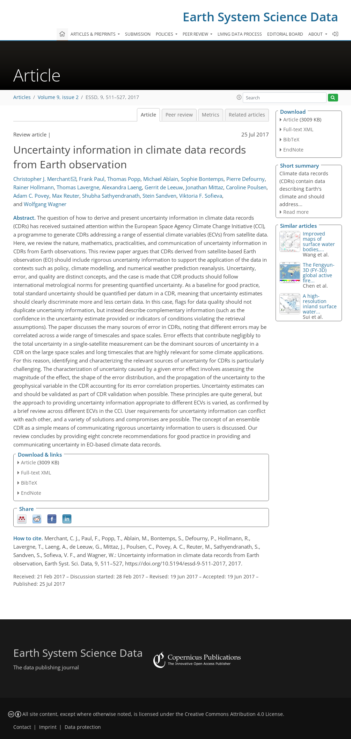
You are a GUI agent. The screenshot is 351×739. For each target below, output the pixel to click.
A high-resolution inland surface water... (320, 304)
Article (148, 115)
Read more (296, 212)
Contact (22, 727)
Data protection (83, 727)
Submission (138, 34)
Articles (22, 97)
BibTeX (29, 482)
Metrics (210, 115)
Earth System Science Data (260, 16)
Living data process (240, 34)
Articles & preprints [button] (94, 34)
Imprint (48, 727)
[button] (239, 97)
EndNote (31, 493)
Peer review (179, 115)
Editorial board (285, 34)
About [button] (316, 34)
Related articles (247, 115)
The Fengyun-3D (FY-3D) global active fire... (319, 272)
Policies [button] (165, 34)
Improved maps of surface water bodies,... (319, 241)
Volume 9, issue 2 (58, 97)
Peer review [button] (196, 34)
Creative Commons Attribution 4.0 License (234, 714)
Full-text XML (36, 472)
